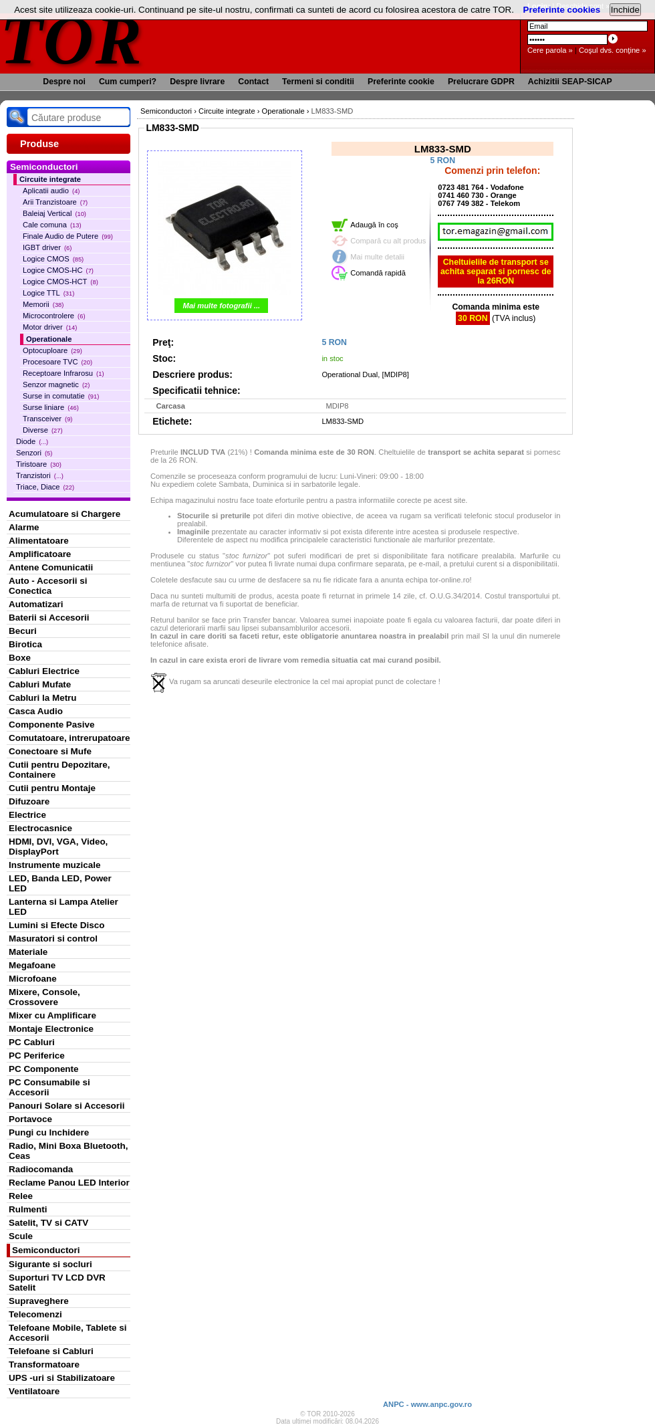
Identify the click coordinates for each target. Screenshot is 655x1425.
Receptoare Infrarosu (63, 373)
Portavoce (30, 1119)
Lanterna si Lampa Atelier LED (63, 907)
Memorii (43, 304)
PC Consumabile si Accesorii (49, 1087)
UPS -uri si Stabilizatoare (62, 1378)
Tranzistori (39, 475)
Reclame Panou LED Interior (69, 1183)
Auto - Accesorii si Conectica (48, 586)
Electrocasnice (40, 828)
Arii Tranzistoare (55, 202)
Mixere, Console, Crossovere (44, 997)
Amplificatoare (40, 554)
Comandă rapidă (378, 273)
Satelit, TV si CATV (48, 1223)
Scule (21, 1236)
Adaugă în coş (374, 225)
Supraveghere (39, 1301)
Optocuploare (52, 350)
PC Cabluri (32, 1042)
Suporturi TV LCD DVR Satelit (57, 1283)
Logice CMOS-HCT (60, 282)
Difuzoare (29, 801)
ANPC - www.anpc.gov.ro (427, 1404)
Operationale (49, 339)
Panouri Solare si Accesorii (67, 1106)
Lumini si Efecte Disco (56, 925)
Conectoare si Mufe (50, 751)
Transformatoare (44, 1364)
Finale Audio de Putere (68, 236)
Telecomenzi (35, 1314)
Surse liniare (51, 407)
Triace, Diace (45, 487)
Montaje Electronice (51, 1029)
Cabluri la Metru (43, 698)
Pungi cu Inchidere (49, 1132)
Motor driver (50, 327)
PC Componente (44, 1069)
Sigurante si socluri (50, 1264)
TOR (72, 39)
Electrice (27, 815)
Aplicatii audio (51, 191)
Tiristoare (38, 464)
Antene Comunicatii (51, 567)
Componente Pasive (51, 725)
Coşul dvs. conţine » (612, 50)
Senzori (34, 453)
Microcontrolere (54, 316)
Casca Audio (36, 711)
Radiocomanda (41, 1169)
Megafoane (32, 965)
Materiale (28, 952)
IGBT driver (47, 247)
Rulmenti (28, 1209)
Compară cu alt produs (388, 241)
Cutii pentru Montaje (52, 788)
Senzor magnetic (56, 384)
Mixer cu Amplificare (52, 1015)
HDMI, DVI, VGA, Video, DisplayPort (58, 847)
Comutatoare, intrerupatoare (69, 738)
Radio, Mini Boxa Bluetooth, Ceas (68, 1151)
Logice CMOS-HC (58, 270)
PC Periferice (37, 1056)
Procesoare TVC (57, 362)
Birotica (25, 644)
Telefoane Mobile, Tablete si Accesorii (67, 1333)
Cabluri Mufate (40, 684)
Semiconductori (46, 1250)
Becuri (23, 631)
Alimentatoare (39, 541)
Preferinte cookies (562, 10)
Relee (21, 1196)
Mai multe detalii (377, 257)
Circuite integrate (50, 179)
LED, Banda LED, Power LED (60, 883)
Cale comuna (52, 225)
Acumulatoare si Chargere (64, 514)
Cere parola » (550, 50)
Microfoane (33, 979)
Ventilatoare (34, 1391)
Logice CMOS (53, 259)
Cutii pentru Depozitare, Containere (59, 770)
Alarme (24, 527)
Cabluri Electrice (44, 671)
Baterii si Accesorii (49, 618)
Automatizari (36, 604)
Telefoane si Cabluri (51, 1351)
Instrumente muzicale (54, 865)
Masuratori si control (53, 939)
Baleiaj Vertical (54, 213)
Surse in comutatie (61, 396)
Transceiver (47, 419)
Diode (32, 441)
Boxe (20, 658)
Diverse (43, 430)
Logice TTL (48, 293)
